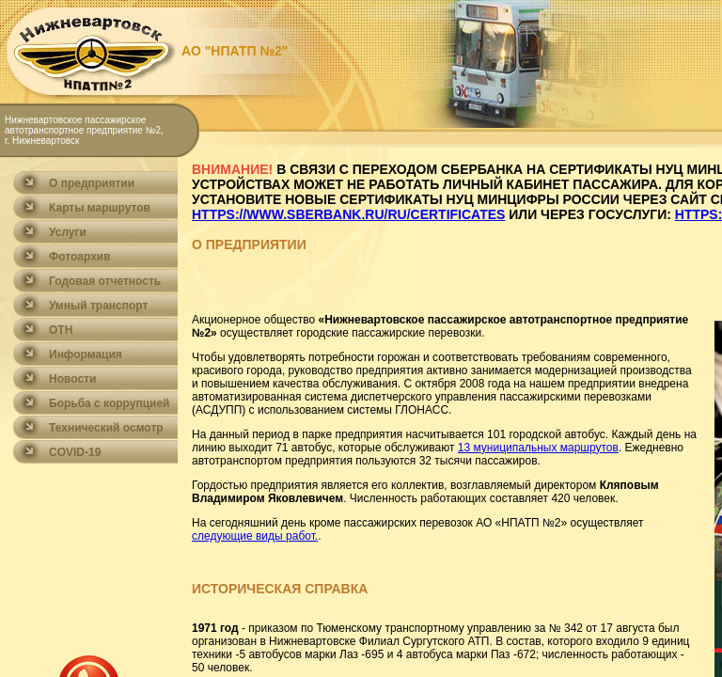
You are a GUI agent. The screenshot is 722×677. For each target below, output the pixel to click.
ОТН (60, 330)
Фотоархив (80, 256)
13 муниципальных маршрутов (538, 447)
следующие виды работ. (255, 536)
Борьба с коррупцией (109, 403)
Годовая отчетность (105, 281)
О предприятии (91, 183)
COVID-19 (75, 452)
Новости (72, 379)
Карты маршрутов (99, 207)
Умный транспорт (98, 305)
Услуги (67, 232)
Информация (85, 354)
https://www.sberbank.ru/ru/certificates (348, 214)
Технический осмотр (106, 427)
